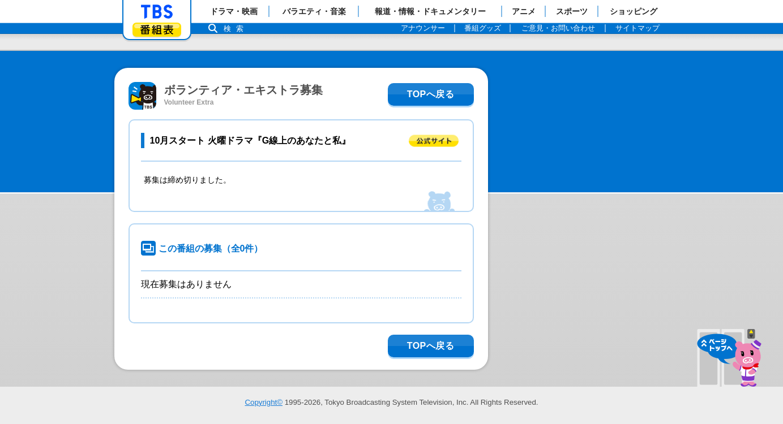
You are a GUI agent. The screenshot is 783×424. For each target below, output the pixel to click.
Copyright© (264, 402)
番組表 (156, 30)
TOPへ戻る (431, 94)
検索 (237, 28)
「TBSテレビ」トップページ (156, 12)
